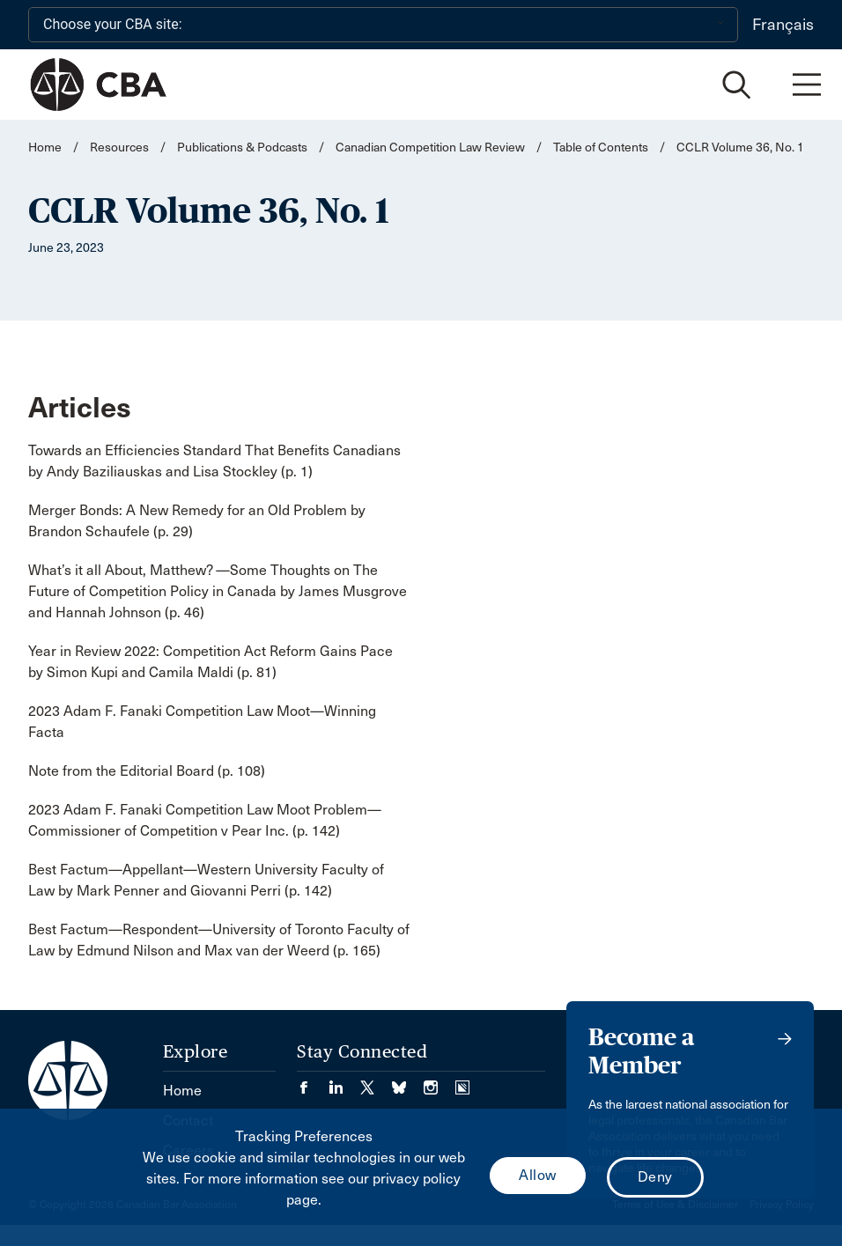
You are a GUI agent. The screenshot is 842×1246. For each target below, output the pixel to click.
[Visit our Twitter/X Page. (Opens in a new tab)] (376, 1081)
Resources (119, 147)
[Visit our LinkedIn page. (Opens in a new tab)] (344, 1081)
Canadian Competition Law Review (430, 147)
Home (45, 147)
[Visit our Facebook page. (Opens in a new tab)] (313, 1081)
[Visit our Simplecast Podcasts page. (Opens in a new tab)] (462, 1081)
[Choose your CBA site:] (383, 24)
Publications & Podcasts (242, 147)
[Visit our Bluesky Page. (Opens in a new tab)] (408, 1081)
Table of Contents (600, 147)
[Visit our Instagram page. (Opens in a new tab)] (439, 1081)
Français (783, 25)
